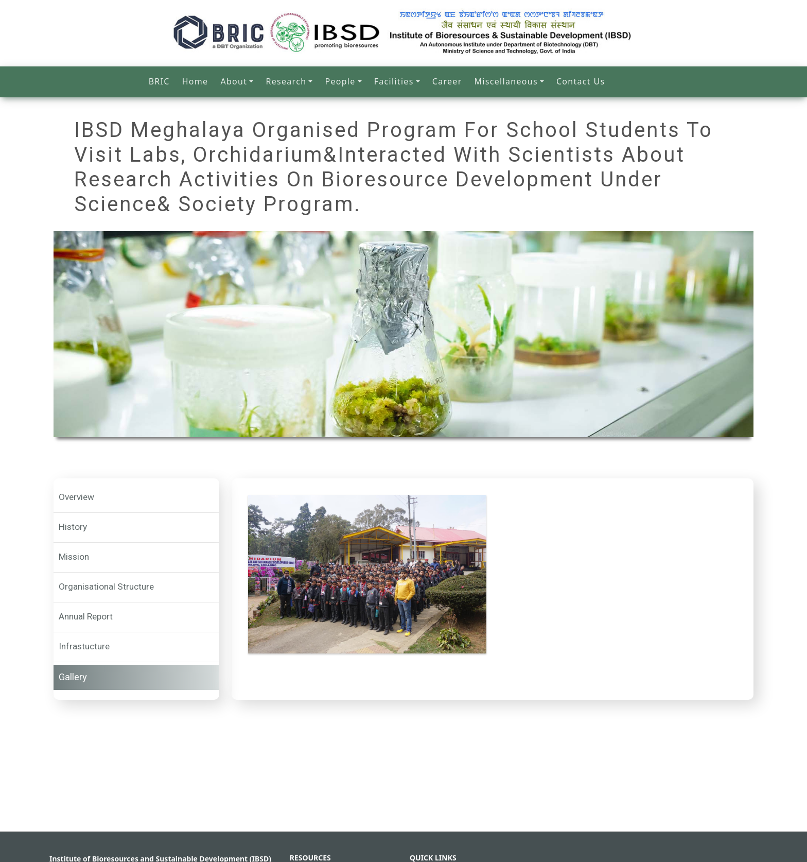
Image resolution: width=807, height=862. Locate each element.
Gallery (73, 677)
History (73, 527)
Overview (76, 497)
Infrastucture (84, 646)
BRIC (159, 81)
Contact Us (580, 81)
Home (195, 81)
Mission (74, 556)
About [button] (233, 81)
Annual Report (86, 616)
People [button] (340, 81)
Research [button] (286, 81)
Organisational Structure (106, 586)
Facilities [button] (394, 81)
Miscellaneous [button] (506, 81)
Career (447, 81)
